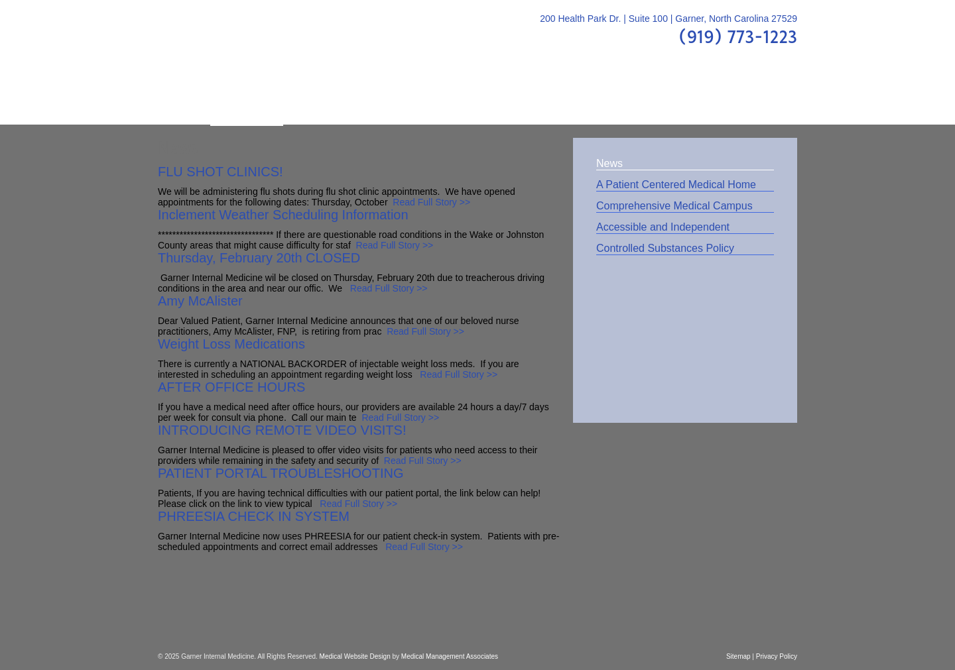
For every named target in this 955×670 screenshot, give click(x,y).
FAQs (509, 99)
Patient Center (587, 99)
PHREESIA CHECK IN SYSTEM (254, 516)
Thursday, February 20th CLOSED (259, 258)
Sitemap (738, 656)
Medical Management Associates (449, 656)
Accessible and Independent (663, 227)
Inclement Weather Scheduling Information (283, 214)
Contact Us (751, 99)
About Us (246, 99)
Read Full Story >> (431, 202)
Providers (320, 99)
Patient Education (421, 99)
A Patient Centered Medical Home (676, 184)
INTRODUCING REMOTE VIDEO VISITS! (282, 430)
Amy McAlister (200, 301)
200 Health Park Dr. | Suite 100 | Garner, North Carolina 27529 (668, 18)
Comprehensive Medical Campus (674, 205)
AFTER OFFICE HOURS (231, 387)
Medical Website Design (355, 656)
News (609, 163)
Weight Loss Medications (231, 344)
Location (674, 99)
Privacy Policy (776, 656)
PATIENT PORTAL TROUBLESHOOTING (280, 473)
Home (184, 99)
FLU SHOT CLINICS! (220, 171)
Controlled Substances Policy (665, 248)
